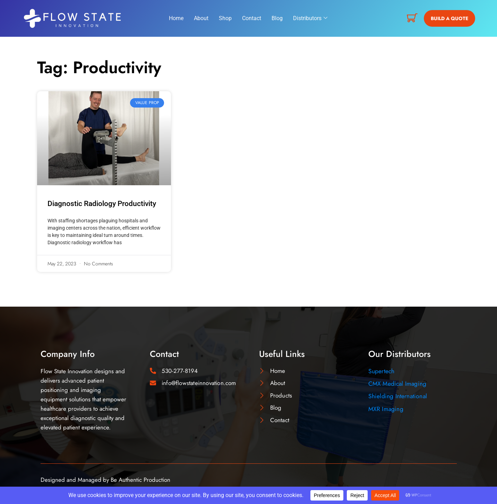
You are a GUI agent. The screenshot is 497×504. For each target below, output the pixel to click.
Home (176, 18)
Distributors (310, 18)
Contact (251, 18)
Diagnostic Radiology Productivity (102, 203)
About (201, 18)
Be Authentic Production (140, 480)
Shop (225, 18)
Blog (277, 18)
